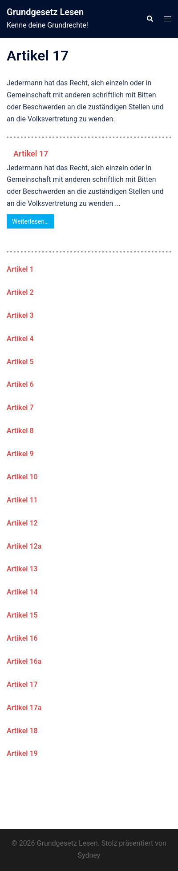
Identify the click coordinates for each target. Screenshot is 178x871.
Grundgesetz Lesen (45, 12)
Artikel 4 (20, 338)
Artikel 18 (22, 731)
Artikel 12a (24, 546)
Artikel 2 (20, 292)
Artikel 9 (20, 454)
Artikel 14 (22, 592)
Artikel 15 (22, 615)
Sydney (89, 855)
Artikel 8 (20, 430)
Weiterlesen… (30, 221)
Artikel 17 (30, 153)
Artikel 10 (22, 477)
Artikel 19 (22, 753)
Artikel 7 (20, 407)
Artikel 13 (22, 569)
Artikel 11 (22, 500)
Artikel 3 (20, 315)
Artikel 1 (20, 269)
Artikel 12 (22, 523)
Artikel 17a (24, 707)
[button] (149, 19)
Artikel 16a (24, 661)
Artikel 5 (20, 361)
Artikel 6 (20, 384)
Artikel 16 (22, 638)
